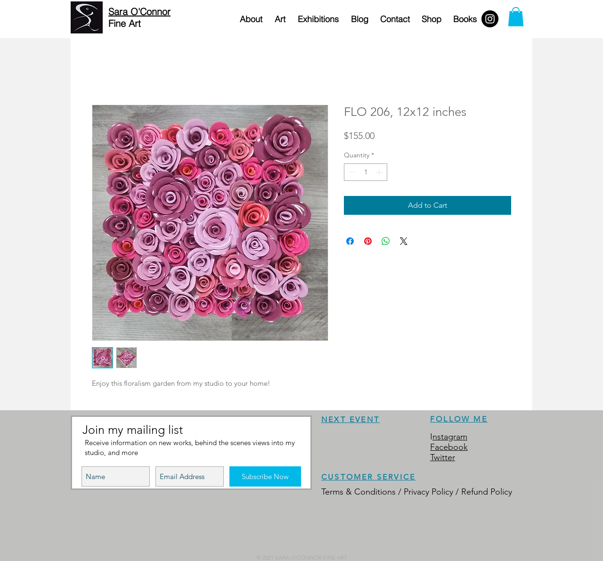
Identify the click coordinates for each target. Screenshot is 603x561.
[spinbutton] (365, 172)
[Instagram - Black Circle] (489, 18)
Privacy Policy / (432, 492)
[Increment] (380, 172)
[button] (516, 16)
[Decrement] (351, 172)
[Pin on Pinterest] (368, 241)
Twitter (442, 457)
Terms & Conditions (358, 492)
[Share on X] (403, 241)
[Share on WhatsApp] (385, 241)
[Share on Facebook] (350, 241)
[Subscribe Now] (265, 476)
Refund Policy (486, 492)
